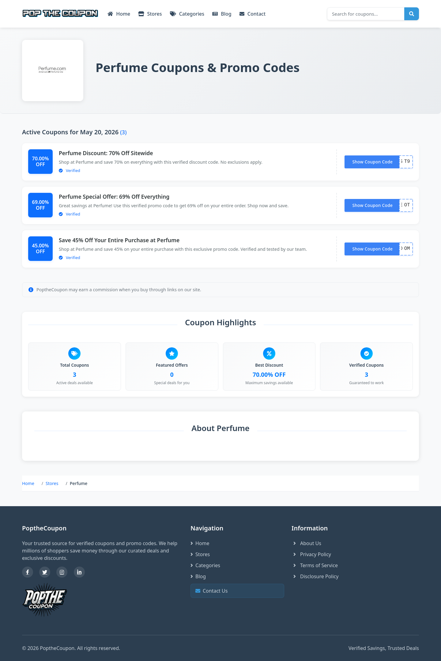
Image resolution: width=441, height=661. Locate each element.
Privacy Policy (311, 554)
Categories (187, 13)
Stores (150, 13)
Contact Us (236, 590)
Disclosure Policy (315, 576)
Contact (252, 13)
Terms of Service (315, 565)
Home (118, 13)
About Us (306, 543)
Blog (222, 13)
